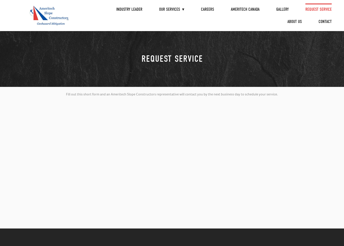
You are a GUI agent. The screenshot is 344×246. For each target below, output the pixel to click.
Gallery (282, 9)
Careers (207, 9)
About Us (294, 21)
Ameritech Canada (245, 9)
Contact (325, 21)
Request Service (318, 9)
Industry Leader (129, 9)
